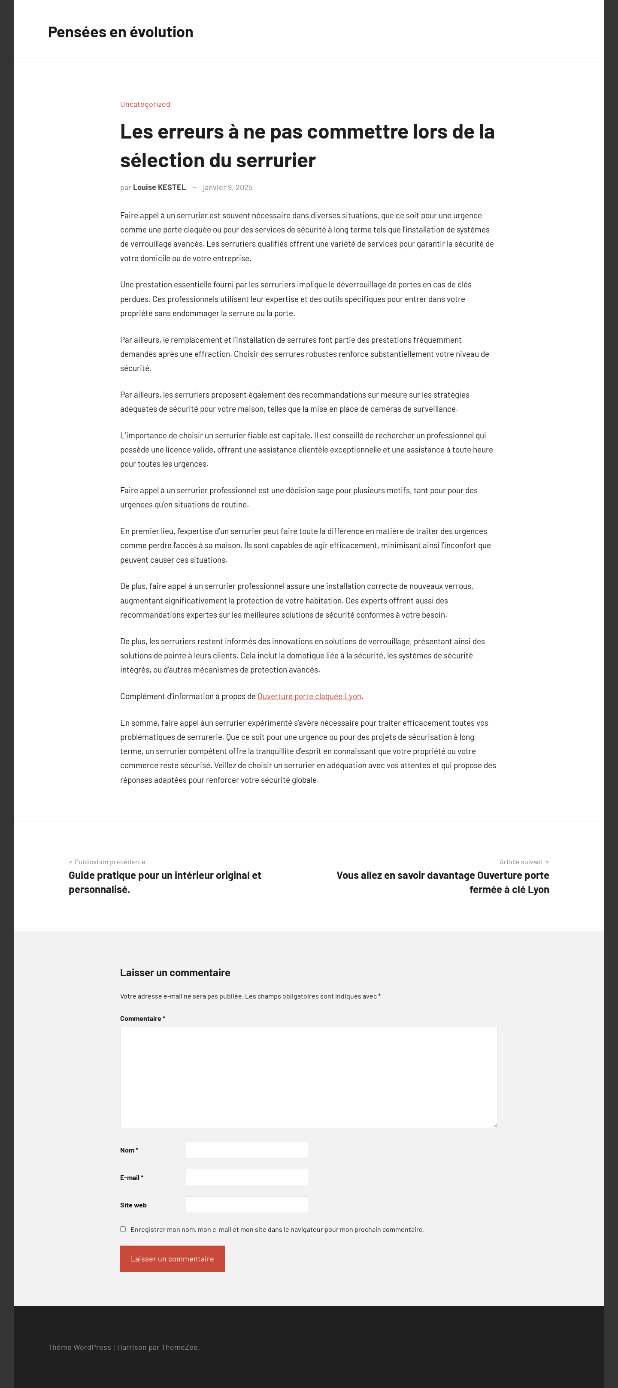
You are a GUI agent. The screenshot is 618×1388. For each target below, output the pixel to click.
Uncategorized (145, 104)
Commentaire (142, 1018)
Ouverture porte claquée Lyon (309, 696)
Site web (133, 1205)
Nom (129, 1150)
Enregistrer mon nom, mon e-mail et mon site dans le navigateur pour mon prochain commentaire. (277, 1229)
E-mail (131, 1177)
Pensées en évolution (121, 31)
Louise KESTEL (159, 187)
